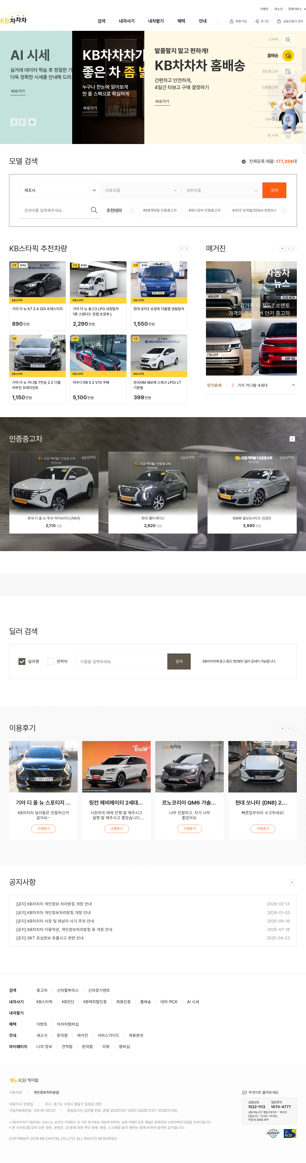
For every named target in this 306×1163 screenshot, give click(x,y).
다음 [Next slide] (22, 122)
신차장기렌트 (99, 990)
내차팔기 (156, 21)
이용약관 (15, 1092)
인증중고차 (25, 438)
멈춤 (32, 122)
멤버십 (124, 1046)
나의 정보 (44, 1046)
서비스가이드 (108, 1035)
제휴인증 (123, 1001)
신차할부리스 (68, 990)
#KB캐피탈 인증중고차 (160, 210)
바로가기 (18, 91)
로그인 (261, 21)
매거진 (82, 1035)
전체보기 (282, 248)
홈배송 (145, 1001)
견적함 (67, 1046)
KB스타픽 (45, 1001)
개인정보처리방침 (46, 1092)
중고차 (42, 990)
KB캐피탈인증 (95, 1001)
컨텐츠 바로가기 (251, 318)
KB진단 (68, 1001)
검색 (101, 21)
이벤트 (264, 9)
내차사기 (127, 21)
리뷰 (106, 1046)
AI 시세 (193, 1001)
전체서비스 (295, 9)
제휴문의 (136, 1035)
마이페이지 (18, 1046)
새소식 (278, 9)
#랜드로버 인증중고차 (205, 210)
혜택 (181, 21)
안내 (203, 21)
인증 (53, 492)
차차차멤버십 (68, 1024)
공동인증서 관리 (290, 21)
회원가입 (238, 21)
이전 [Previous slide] (14, 122)
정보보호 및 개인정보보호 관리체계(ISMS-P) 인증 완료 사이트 (273, 1128)
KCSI (294, 1128)
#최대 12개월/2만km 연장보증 (254, 210)
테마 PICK (169, 1001)
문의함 (62, 1035)
